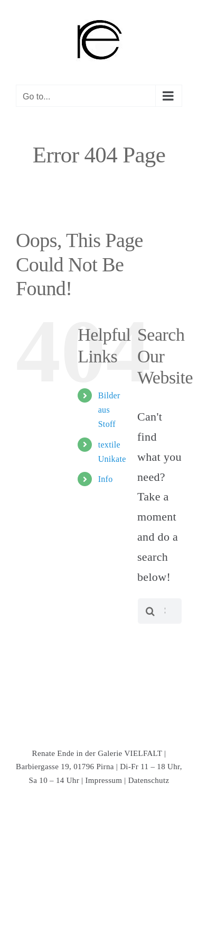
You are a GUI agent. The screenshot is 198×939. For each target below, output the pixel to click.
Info (105, 479)
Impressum (104, 780)
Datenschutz (148, 780)
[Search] (150, 611)
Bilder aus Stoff (109, 410)
